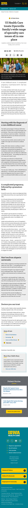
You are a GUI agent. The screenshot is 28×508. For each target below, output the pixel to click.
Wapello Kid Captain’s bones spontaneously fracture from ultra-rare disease (13, 389)
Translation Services (5, 493)
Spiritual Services (18, 495)
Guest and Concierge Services (7, 495)
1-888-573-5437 (14, 463)
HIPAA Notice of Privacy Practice (8, 489)
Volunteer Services (5, 496)
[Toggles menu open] (26, 3)
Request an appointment (15, 445)
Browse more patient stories (14, 411)
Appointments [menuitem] (4, 8)
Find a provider (12, 450)
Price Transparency (14, 496)
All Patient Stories (14, 18)
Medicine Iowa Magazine (6, 502)
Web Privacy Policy (20, 489)
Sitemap (3, 499)
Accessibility (4, 491)
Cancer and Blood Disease (11, 340)
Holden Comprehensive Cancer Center (9, 500)
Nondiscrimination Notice (6, 487)
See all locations (13, 448)
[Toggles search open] (23, 3)
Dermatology (8, 337)
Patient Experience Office (16, 493)
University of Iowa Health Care (7, 504)
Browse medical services (15, 452)
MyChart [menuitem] (11, 8)
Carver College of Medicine (11, 499)
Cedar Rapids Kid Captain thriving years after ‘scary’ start (13, 401)
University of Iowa (19, 504)
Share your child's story (11, 369)
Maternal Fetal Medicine (11, 334)
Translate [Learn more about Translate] (17, 3)
